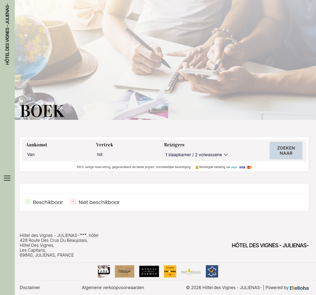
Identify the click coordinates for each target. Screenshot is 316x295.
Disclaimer (30, 287)
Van (31, 154)
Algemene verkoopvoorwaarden (113, 287)
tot (100, 154)
